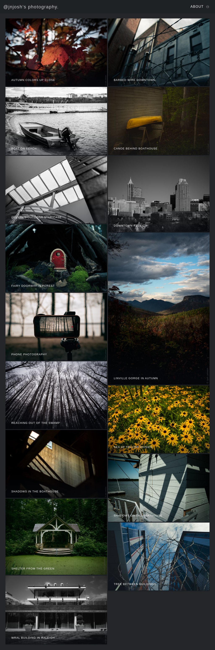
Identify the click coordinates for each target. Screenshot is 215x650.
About (197, 6)
